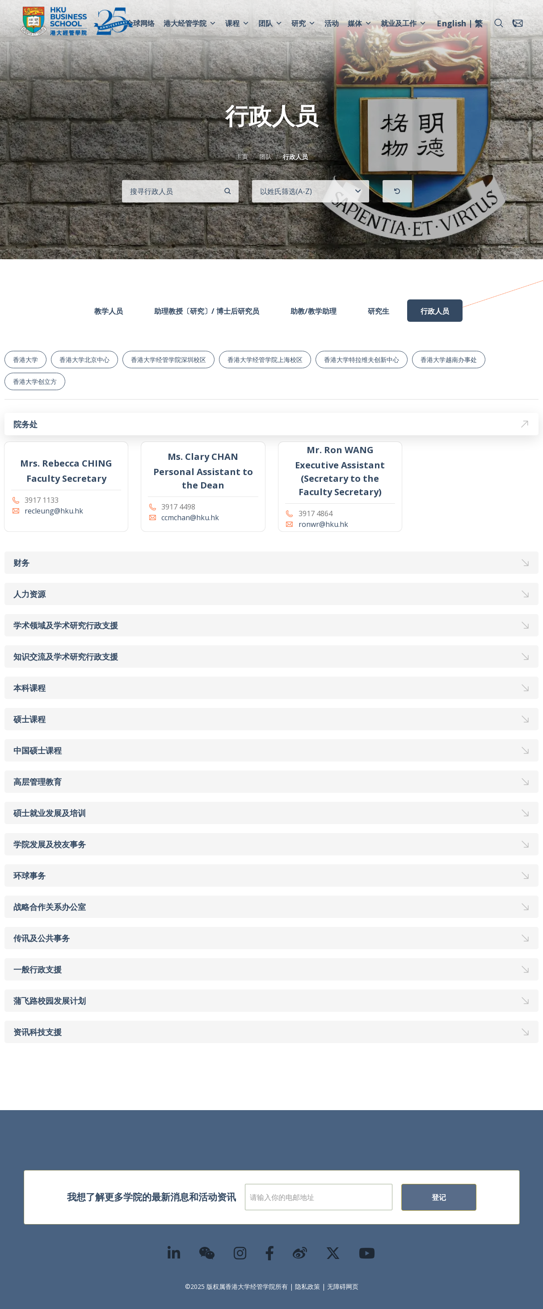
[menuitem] (451, 25)
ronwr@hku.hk (323, 524)
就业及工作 (403, 23)
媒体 (360, 23)
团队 (270, 23)
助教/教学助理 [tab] (313, 311)
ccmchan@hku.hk (190, 517)
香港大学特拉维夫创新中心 (361, 359)
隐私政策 (307, 1286)
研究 (303, 23)
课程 (237, 23)
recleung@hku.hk (54, 511)
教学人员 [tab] (108, 311)
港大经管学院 (190, 23)
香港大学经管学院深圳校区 (168, 359)
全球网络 (140, 23)
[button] (498, 23)
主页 (242, 156)
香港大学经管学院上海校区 (265, 359)
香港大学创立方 (35, 381)
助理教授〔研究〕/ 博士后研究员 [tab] (206, 311)
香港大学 (25, 359)
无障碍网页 (342, 1286)
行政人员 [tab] (435, 311)
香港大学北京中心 (84, 359)
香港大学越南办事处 (449, 359)
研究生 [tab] (378, 311)
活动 (331, 23)
